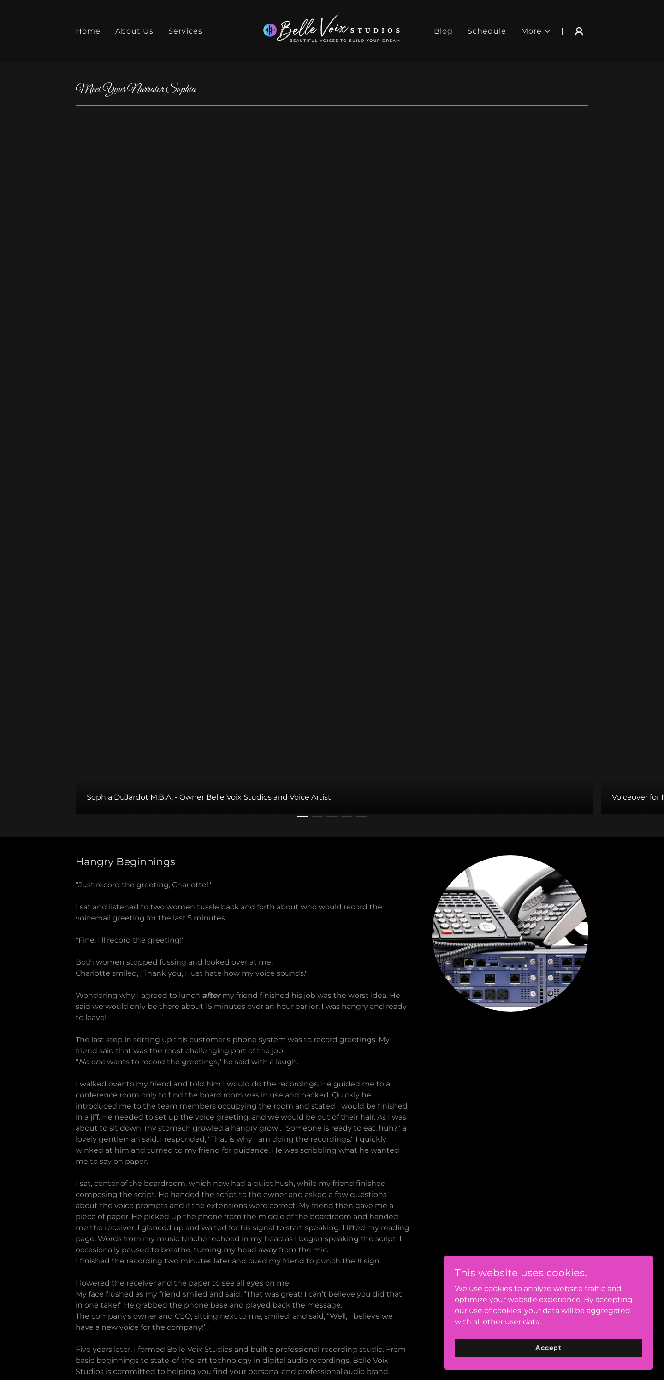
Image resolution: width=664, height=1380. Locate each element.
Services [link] (185, 31)
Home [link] (88, 31)
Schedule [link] (487, 31)
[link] (332, 30)
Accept (560, 1347)
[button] (536, 31)
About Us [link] (134, 31)
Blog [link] (443, 31)
